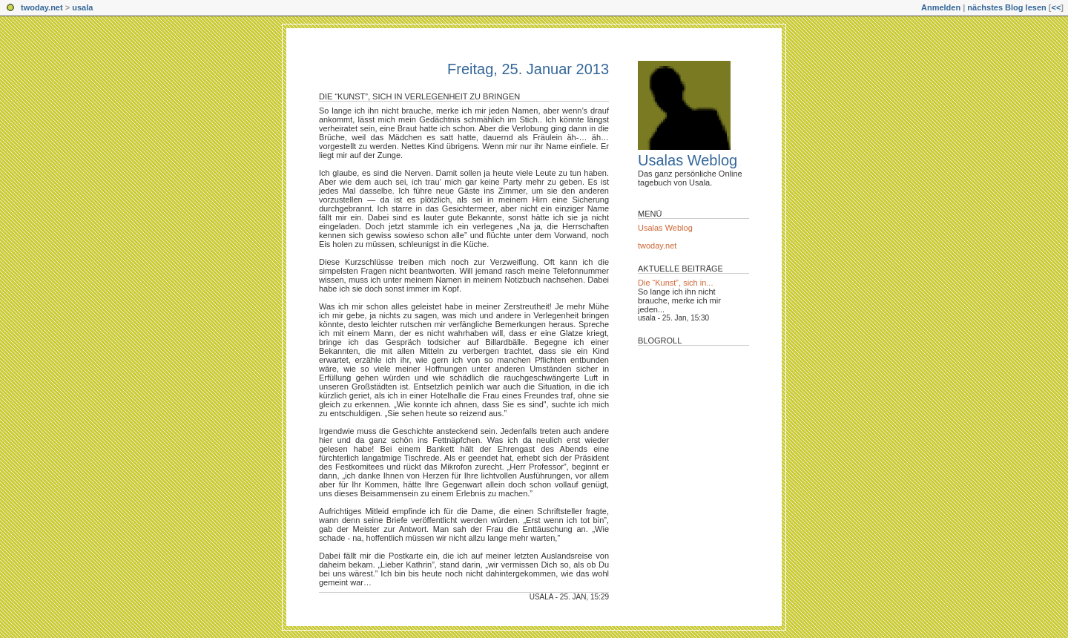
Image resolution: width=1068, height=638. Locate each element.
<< (1056, 7)
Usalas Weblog (687, 160)
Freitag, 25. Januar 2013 (528, 69)
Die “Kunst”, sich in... (675, 282)
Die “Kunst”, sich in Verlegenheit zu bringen (419, 96)
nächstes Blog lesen (1006, 7)
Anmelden (940, 7)
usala (82, 7)
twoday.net (42, 7)
